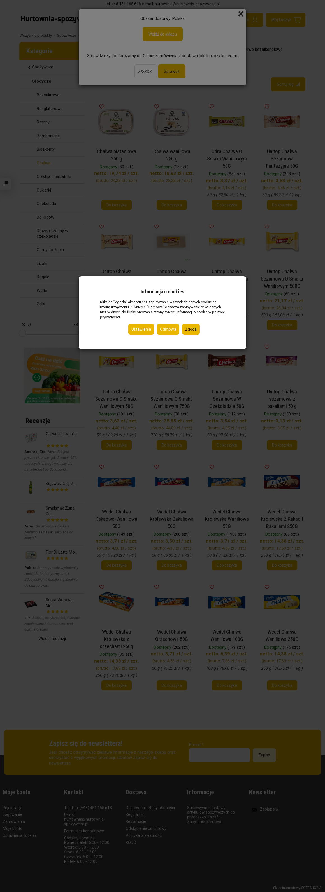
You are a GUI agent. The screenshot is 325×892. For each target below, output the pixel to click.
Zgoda (191, 329)
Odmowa (168, 329)
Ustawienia (141, 329)
